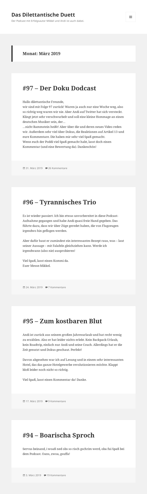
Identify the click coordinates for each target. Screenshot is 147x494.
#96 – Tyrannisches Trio (59, 202)
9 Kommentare (57, 401)
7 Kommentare (57, 287)
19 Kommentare (56, 475)
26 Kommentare (57, 168)
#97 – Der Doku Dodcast (59, 88)
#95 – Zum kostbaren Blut (62, 321)
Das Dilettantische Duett (43, 14)
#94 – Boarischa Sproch (58, 435)
